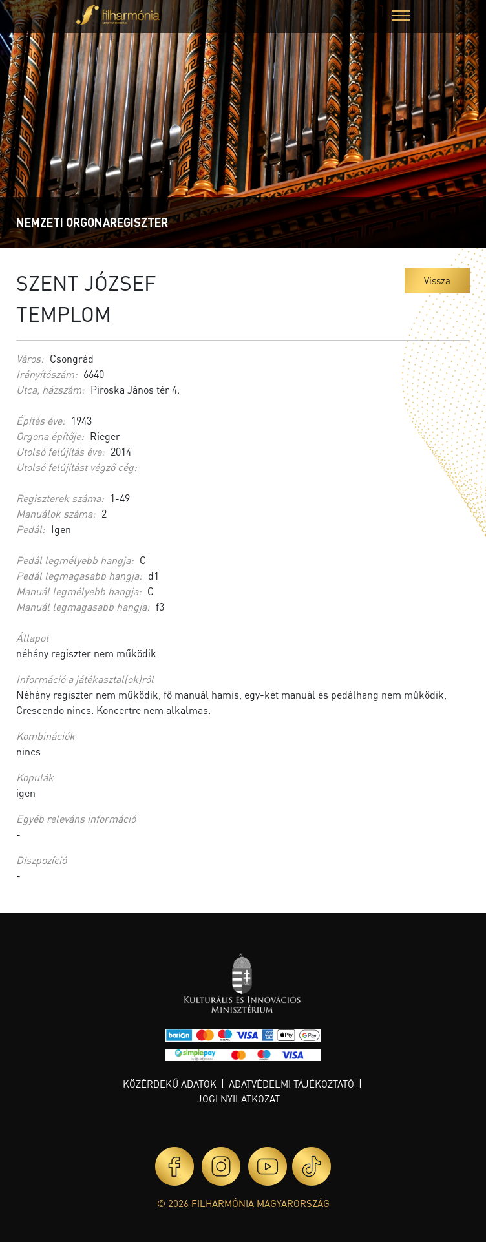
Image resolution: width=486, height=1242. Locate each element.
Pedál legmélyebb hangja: (75, 560)
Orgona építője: (50, 436)
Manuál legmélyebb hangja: (79, 591)
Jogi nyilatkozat (238, 1098)
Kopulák (35, 777)
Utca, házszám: (50, 389)
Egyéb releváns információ (76, 818)
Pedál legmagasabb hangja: (79, 575)
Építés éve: (40, 420)
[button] (401, 17)
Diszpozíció (41, 860)
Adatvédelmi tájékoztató (291, 1083)
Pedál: (30, 529)
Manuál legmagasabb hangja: (83, 606)
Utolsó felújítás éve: (60, 451)
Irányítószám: (47, 374)
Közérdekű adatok (170, 1083)
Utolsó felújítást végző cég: (76, 467)
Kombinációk (45, 735)
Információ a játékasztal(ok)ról (85, 679)
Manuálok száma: (56, 513)
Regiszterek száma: (60, 498)
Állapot (32, 637)
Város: (30, 358)
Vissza (437, 280)
